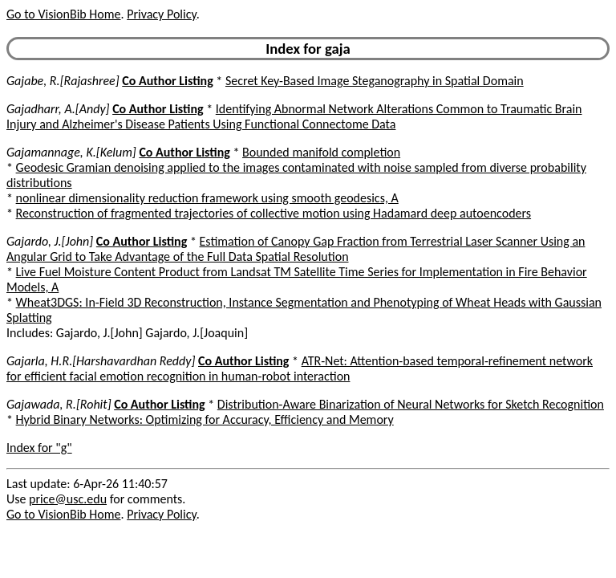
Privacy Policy (161, 14)
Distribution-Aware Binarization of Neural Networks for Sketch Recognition (410, 404)
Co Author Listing (167, 80)
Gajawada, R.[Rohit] (58, 404)
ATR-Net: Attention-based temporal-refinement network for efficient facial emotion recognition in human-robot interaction (299, 368)
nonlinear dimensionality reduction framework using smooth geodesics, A (207, 198)
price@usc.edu (68, 499)
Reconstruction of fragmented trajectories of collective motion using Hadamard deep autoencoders (273, 213)
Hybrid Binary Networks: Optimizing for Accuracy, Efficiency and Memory (205, 419)
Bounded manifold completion (321, 152)
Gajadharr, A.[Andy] (58, 108)
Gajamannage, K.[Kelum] (71, 152)
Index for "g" (39, 447)
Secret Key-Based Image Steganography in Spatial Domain (374, 80)
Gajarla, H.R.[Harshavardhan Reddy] (100, 360)
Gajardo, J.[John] (49, 241)
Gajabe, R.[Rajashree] (63, 80)
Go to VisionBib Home (63, 14)
